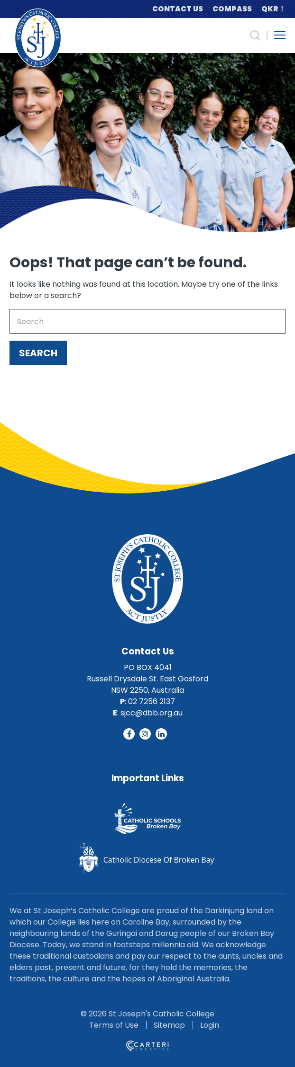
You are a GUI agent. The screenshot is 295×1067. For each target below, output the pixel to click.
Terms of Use (113, 1025)
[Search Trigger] (255, 35)
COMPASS (232, 9)
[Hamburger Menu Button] (280, 35)
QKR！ (273, 9)
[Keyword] (147, 321)
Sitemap (169, 1025)
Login (209, 1025)
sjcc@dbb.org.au (151, 712)
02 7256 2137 (151, 701)
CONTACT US (177, 9)
